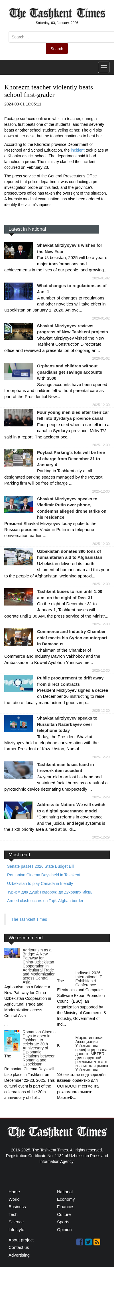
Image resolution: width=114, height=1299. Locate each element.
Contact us (19, 1247)
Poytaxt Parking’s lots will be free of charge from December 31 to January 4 (71, 458)
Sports (63, 1221)
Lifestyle (16, 1229)
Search (56, 48)
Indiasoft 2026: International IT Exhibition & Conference (89, 979)
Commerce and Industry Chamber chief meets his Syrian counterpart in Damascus (72, 637)
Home (14, 1191)
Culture (64, 1214)
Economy (66, 1199)
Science (16, 1221)
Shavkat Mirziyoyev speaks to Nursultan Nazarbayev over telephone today (67, 724)
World (14, 1199)
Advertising (19, 1255)
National (65, 1191)
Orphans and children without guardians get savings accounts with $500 (69, 372)
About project (21, 1239)
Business (17, 1206)
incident (78, 150)
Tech (13, 1214)
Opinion (64, 1229)
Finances (65, 1206)
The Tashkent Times (29, 919)
